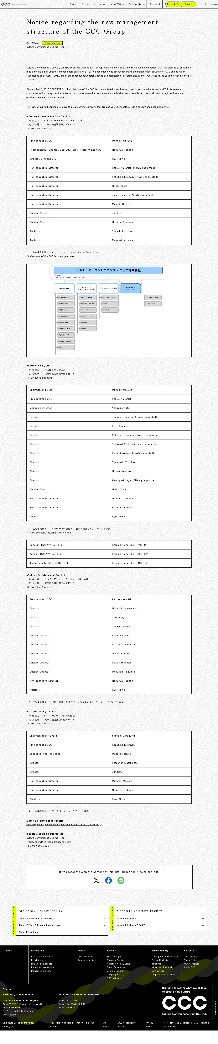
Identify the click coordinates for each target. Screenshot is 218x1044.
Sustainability (135, 4)
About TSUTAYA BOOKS (131, 925)
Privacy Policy (149, 1038)
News (102, 4)
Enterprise (86, 4)
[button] (62, 910)
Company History (115, 988)
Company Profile (115, 973)
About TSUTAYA (126, 918)
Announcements (86, 973)
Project (73, 4)
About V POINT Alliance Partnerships (39, 925)
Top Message (114, 970)
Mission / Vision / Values (119, 977)
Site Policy (106, 1038)
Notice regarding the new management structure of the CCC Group (62, 824)
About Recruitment (29, 932)
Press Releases (86, 970)
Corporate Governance (163, 988)
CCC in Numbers (115, 991)
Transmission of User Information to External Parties (72, 1038)
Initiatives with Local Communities (162, 983)
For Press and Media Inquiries (35, 939)
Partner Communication (42, 981)
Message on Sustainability (165, 970)
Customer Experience (42, 970)
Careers (153, 4)
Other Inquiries (27, 945)
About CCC (116, 4)
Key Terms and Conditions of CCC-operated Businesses (186, 1038)
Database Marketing (41, 984)
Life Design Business (41, 977)
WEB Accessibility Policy (127, 1038)
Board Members (115, 984)
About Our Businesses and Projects (38, 918)
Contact (8, 1002)
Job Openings (191, 970)
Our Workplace (191, 977)
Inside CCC (189, 981)
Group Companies (116, 981)
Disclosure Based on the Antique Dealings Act (19, 1038)
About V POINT (126, 932)
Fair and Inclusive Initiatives (160, 975)
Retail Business (38, 973)
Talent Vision (190, 973)
